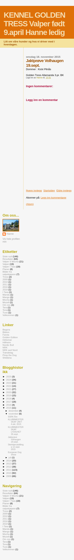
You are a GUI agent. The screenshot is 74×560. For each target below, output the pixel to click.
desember (14, 411)
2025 (9, 376)
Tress (5, 276)
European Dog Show (14, 453)
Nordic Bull (8, 345)
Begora (6, 329)
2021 (9, 389)
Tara (5, 307)
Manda (6, 294)
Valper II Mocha (11, 261)
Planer (6, 269)
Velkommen (9, 315)
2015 (9, 407)
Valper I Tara (9, 266)
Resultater (8, 259)
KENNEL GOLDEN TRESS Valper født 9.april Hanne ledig (34, 24)
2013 (9, 463)
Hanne (10, 233)
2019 (9, 395)
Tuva (5, 312)
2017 (9, 401)
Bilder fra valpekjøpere (9, 272)
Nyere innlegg (34, 190)
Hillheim (7, 342)
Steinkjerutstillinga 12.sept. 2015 (15, 446)
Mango (6, 297)
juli (10, 457)
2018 (5, 289)
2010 (5, 282)
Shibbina (7, 357)
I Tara (5, 292)
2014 (9, 460)
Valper (6, 264)
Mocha (6, 299)
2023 (9, 383)
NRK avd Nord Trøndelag (10, 351)
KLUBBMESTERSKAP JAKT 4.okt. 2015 (15, 421)
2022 (9, 386)
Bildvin (6, 332)
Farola (6, 334)
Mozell (6, 302)
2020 (9, 392)
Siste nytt (7, 256)
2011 (5, 284)
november (14, 414)
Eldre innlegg (63, 190)
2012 (9, 466)
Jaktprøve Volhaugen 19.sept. (14, 439)
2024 (9, 379)
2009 (5, 279)
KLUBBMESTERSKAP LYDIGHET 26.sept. (15, 430)
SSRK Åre (12, 416)
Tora (5, 310)
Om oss (6, 305)
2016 (5, 287)
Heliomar (7, 340)
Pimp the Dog (10, 355)
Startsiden (49, 190)
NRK (5, 347)
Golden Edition (10, 337)
